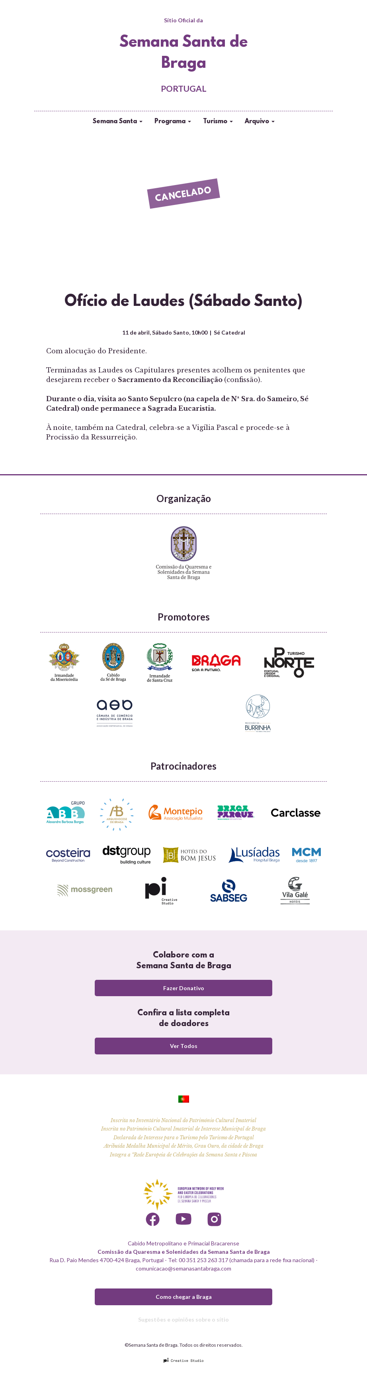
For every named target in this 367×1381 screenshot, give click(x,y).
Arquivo (260, 121)
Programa (172, 121)
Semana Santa (118, 121)
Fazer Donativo (183, 988)
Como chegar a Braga (184, 1296)
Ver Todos (183, 1045)
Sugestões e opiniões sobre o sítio (183, 1319)
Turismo (218, 121)
